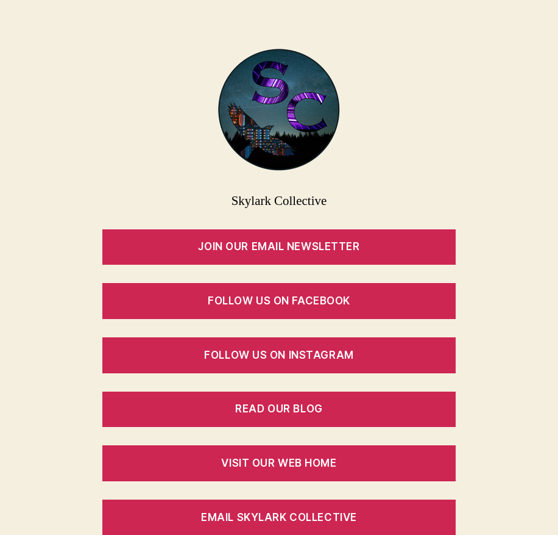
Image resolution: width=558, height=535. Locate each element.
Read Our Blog (278, 409)
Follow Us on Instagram (278, 355)
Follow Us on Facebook (279, 301)
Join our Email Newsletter (278, 246)
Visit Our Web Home (278, 463)
